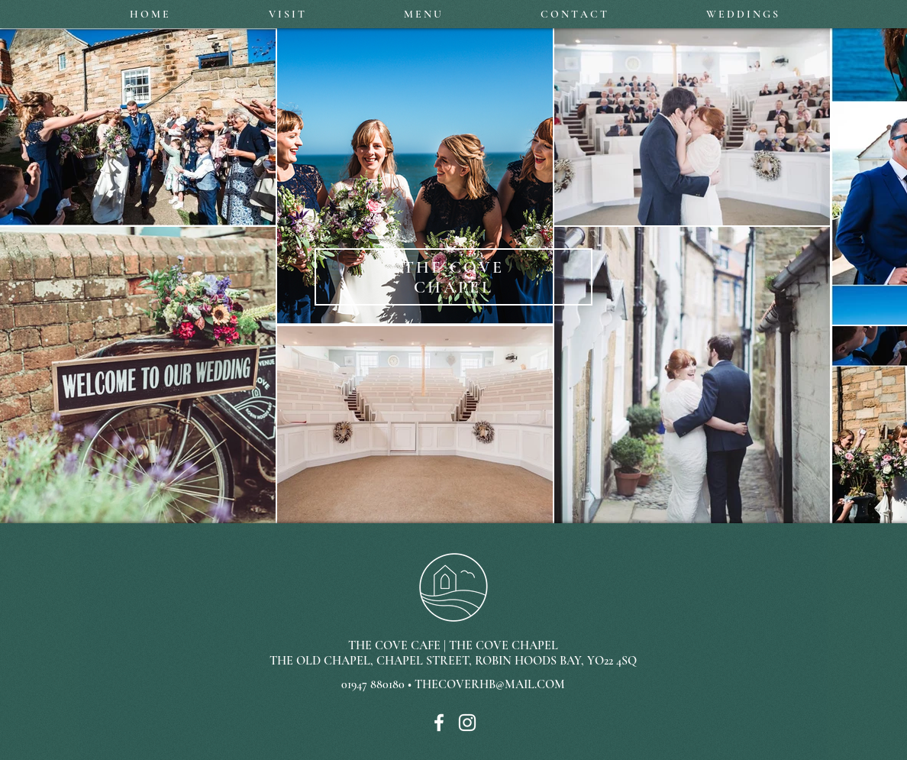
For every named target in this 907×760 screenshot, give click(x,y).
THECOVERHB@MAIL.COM (490, 684)
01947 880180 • (378, 684)
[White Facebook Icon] (439, 722)
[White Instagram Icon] (467, 722)
